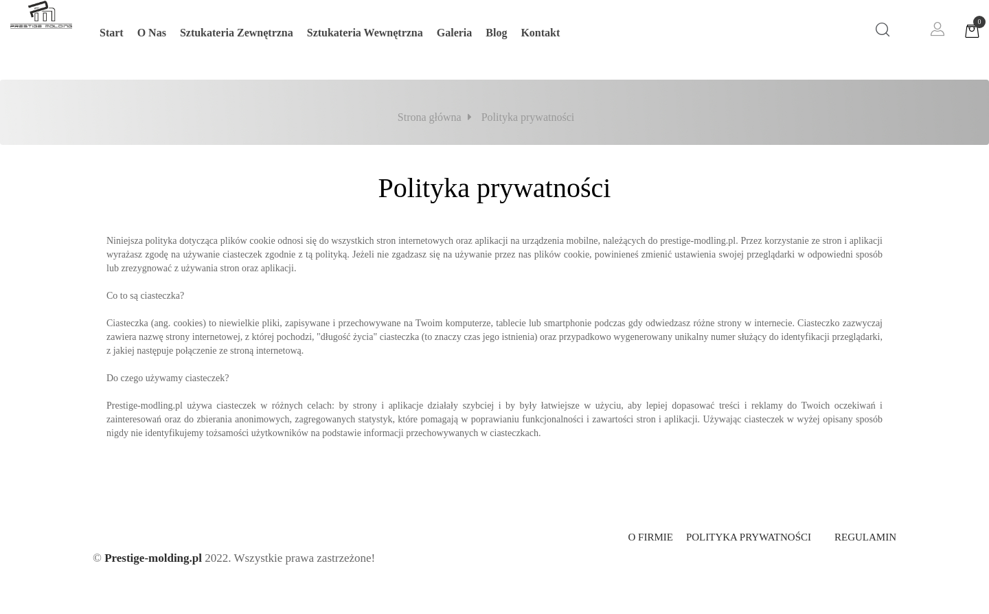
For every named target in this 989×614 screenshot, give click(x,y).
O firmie (650, 537)
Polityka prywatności (748, 537)
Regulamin (865, 537)
